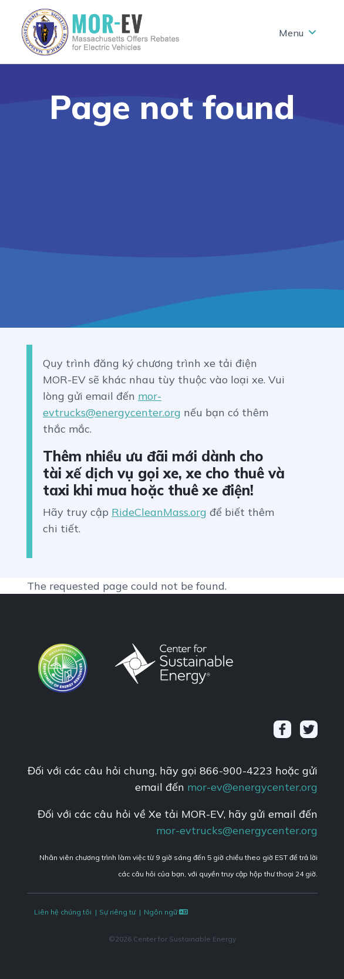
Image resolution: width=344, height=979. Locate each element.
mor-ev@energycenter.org (252, 787)
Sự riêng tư (117, 911)
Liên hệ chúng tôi (63, 911)
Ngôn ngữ (167, 911)
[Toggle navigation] (296, 32)
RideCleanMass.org (159, 512)
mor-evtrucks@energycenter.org (237, 830)
